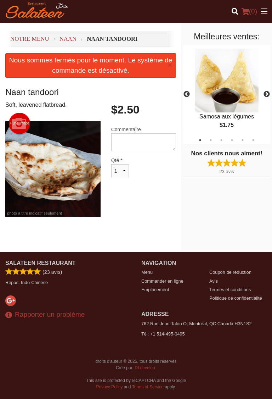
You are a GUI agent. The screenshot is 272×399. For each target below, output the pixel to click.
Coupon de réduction (230, 272)
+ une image (19, 123)
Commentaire (143, 139)
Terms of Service (148, 386)
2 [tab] (210, 140)
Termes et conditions (230, 289)
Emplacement (155, 289)
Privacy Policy (109, 386)
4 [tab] (232, 140)
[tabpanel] (226, 94)
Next (266, 94)
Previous (186, 94)
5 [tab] (242, 140)
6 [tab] (253, 140)
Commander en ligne (162, 281)
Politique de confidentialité (235, 298)
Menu (147, 272)
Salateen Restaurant (40, 263)
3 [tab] (221, 140)
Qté (120, 167)
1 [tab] (200, 140)
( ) (249, 11)
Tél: (163, 334)
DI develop (145, 367)
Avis (213, 281)
